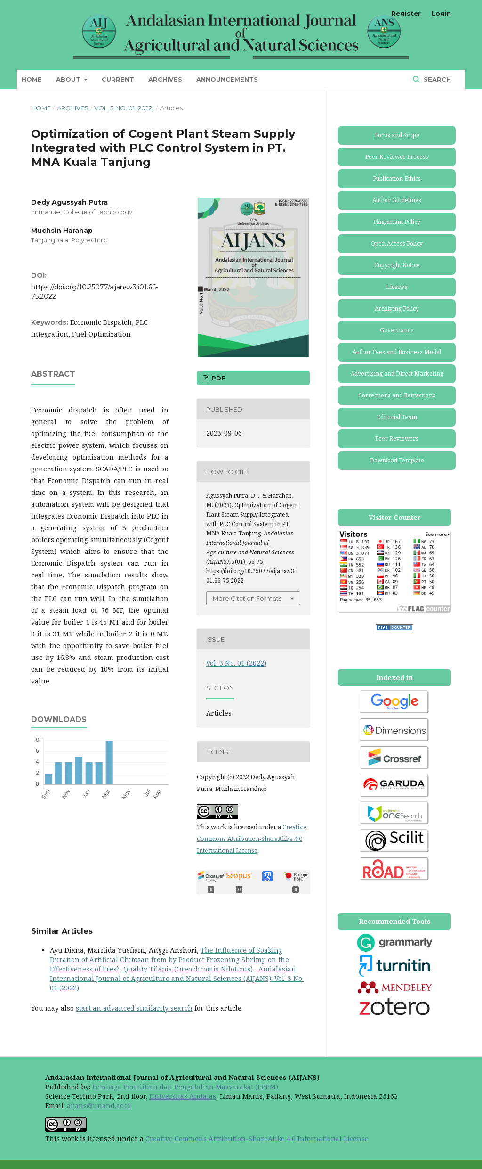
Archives (165, 79)
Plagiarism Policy (396, 222)
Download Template (397, 460)
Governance (397, 330)
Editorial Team (397, 417)
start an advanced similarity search (134, 1008)
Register (406, 13)
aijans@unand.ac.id (99, 1105)
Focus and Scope (397, 135)
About (69, 79)
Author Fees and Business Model (397, 352)
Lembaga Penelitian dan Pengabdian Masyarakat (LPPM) (185, 1086)
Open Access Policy (397, 243)
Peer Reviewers (396, 439)
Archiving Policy (397, 309)
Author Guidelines (396, 200)
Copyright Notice (397, 265)
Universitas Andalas (182, 1096)
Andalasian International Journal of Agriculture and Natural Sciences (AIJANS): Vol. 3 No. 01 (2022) (177, 978)
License (397, 287)
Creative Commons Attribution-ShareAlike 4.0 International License (251, 839)
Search (436, 79)
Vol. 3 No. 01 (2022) (124, 108)
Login (441, 13)
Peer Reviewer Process (396, 157)
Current (118, 79)
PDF (217, 378)
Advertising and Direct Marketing (397, 374)
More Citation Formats (247, 598)
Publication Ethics (397, 178)
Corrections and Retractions (396, 395)
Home (32, 79)
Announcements (227, 79)
